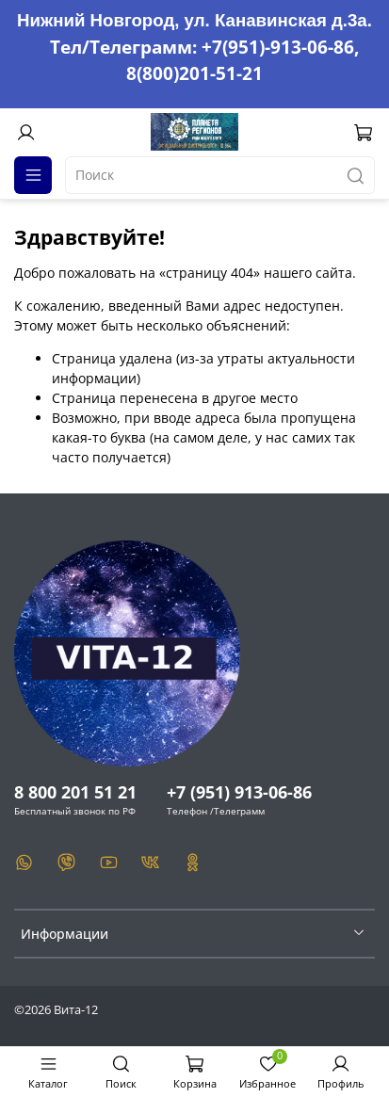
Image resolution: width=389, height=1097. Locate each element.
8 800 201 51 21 (75, 792)
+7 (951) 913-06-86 (239, 792)
